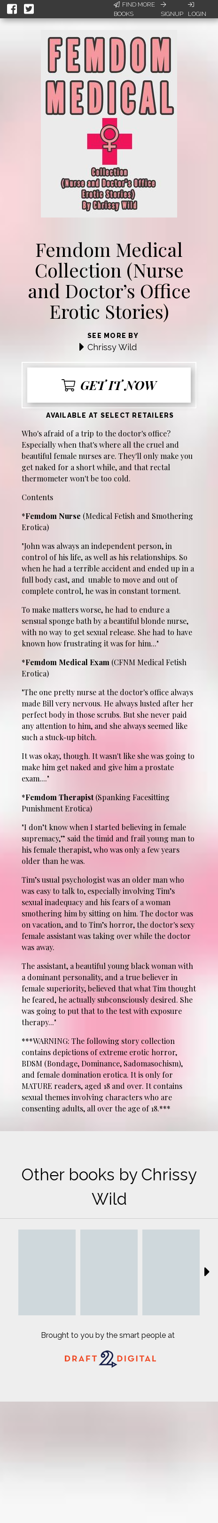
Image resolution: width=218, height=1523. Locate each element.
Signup (172, 9)
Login (197, 9)
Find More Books (134, 9)
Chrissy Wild (112, 347)
